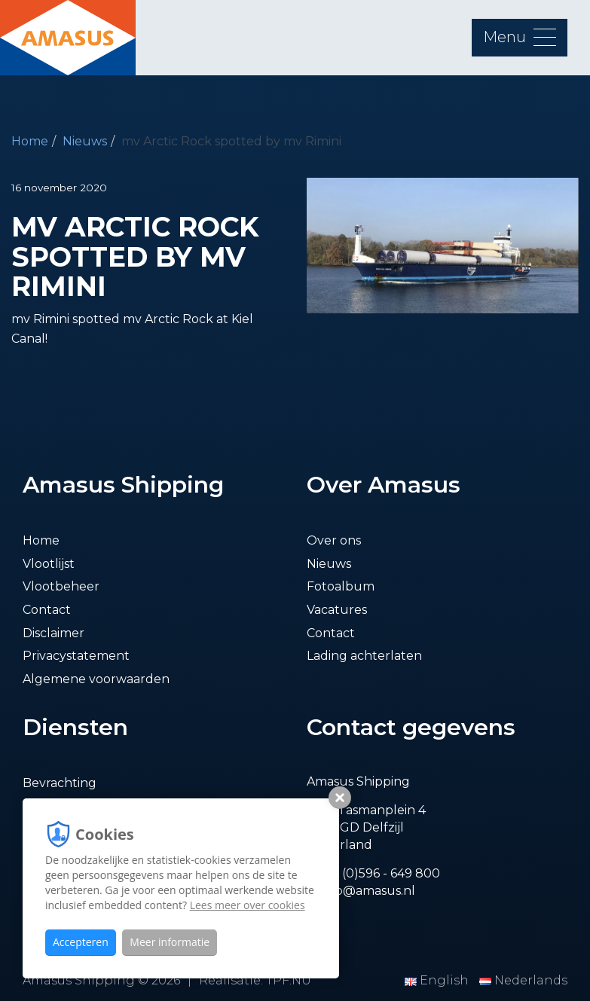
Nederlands (523, 980)
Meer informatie (169, 942)
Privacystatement (76, 656)
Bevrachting (59, 783)
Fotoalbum (340, 586)
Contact (47, 610)
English (438, 980)
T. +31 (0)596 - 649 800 (373, 873)
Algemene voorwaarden (96, 679)
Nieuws (85, 141)
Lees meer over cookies (247, 905)
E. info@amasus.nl (361, 891)
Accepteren (81, 942)
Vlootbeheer (61, 586)
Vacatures (337, 610)
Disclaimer (53, 633)
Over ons (334, 540)
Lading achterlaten (364, 656)
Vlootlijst (49, 564)
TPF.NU (288, 980)
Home (29, 141)
